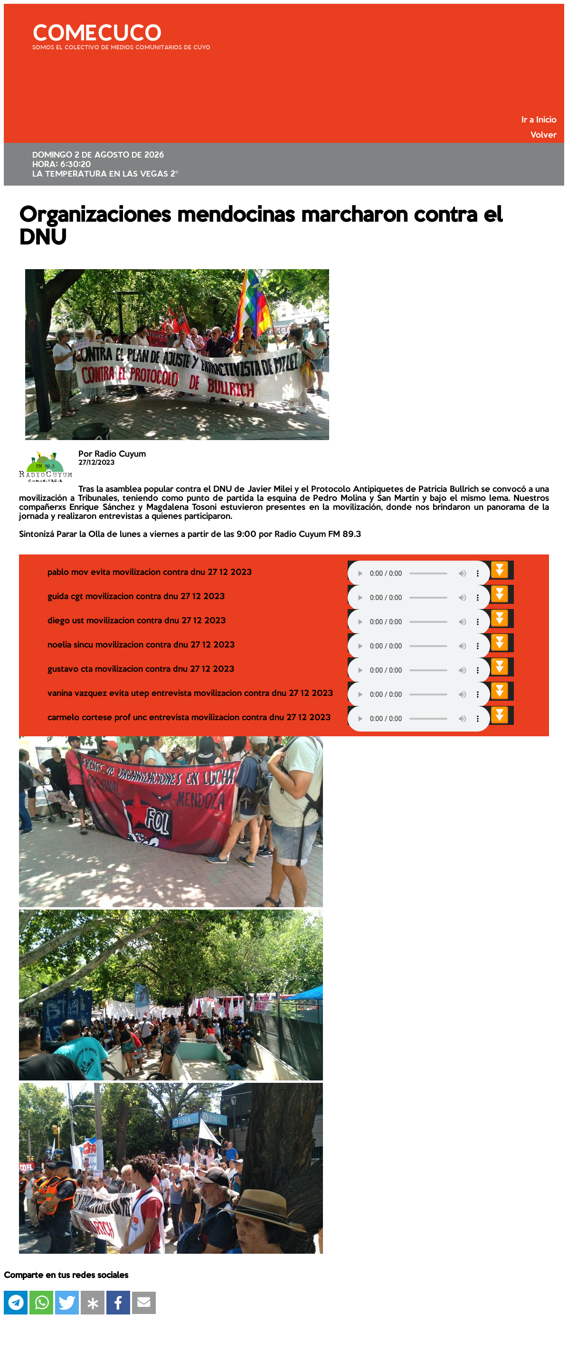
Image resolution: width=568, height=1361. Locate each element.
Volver (543, 135)
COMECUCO (96, 31)
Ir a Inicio (539, 120)
